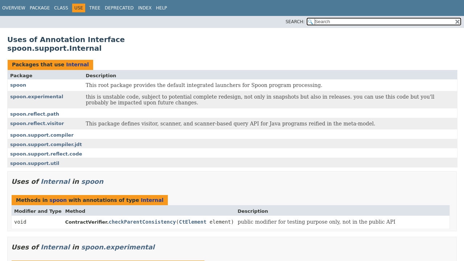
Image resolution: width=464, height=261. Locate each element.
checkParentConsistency (142, 222)
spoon (18, 85)
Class (61, 8)
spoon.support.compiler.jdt (46, 144)
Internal (77, 64)
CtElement (193, 222)
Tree (94, 8)
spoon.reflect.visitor (37, 123)
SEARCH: (295, 21)
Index (145, 8)
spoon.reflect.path (34, 114)
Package (40, 8)
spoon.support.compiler (42, 135)
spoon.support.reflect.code (46, 154)
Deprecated (119, 8)
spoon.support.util (34, 163)
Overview (13, 8)
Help (161, 8)
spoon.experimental (36, 96)
